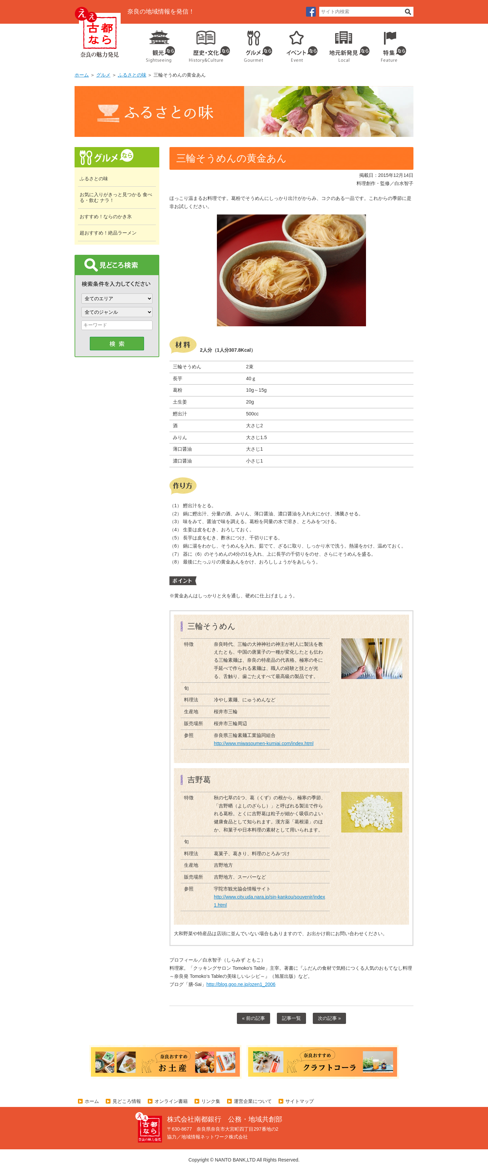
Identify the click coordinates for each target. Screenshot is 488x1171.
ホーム (82, 75)
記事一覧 (291, 1018)
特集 (391, 44)
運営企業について (253, 1101)
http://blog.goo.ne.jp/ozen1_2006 (241, 984)
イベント (298, 44)
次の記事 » (329, 1018)
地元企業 (345, 44)
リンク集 (210, 1101)
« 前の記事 (253, 1018)
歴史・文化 (206, 44)
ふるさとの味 (132, 75)
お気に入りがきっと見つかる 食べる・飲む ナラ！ (116, 197)
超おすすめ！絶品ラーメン (108, 232)
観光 (160, 44)
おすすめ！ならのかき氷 (106, 216)
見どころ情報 (127, 1101)
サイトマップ (299, 1101)
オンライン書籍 (171, 1101)
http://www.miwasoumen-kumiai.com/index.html (263, 743)
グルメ (252, 44)
